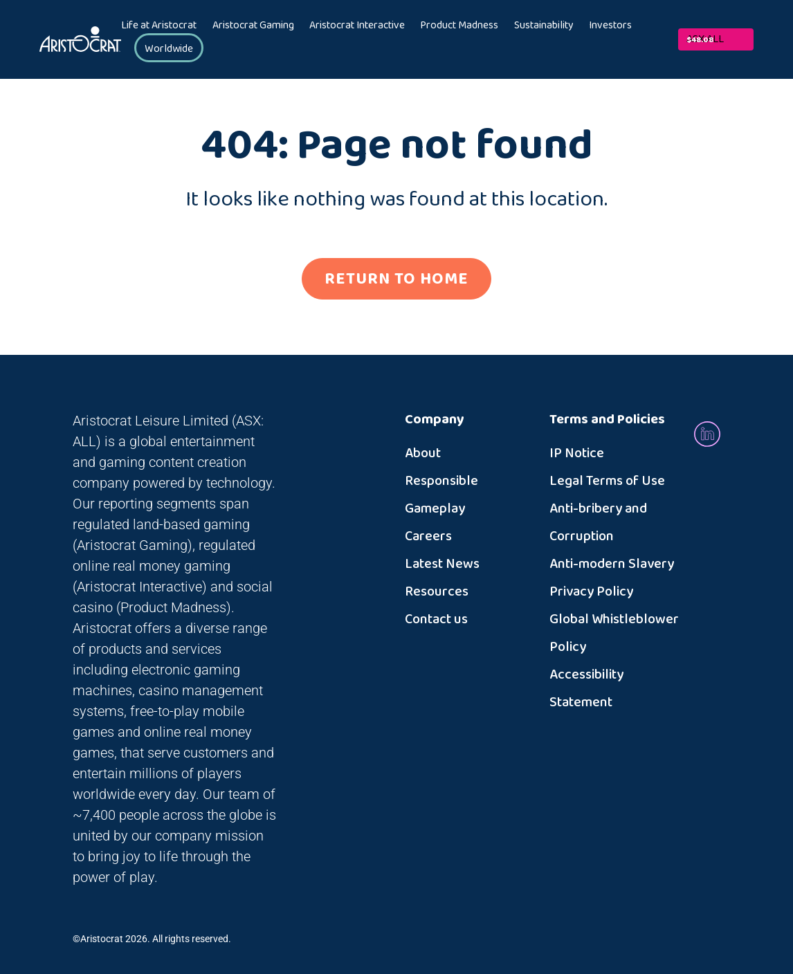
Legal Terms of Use (607, 481)
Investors (610, 25)
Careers (428, 536)
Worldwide (169, 48)
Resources (436, 591)
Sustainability (544, 25)
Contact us (436, 619)
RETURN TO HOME (396, 279)
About (423, 453)
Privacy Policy (591, 591)
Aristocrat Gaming (253, 25)
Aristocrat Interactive (357, 25)
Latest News (442, 564)
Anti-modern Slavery (611, 564)
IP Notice (576, 453)
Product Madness (459, 25)
